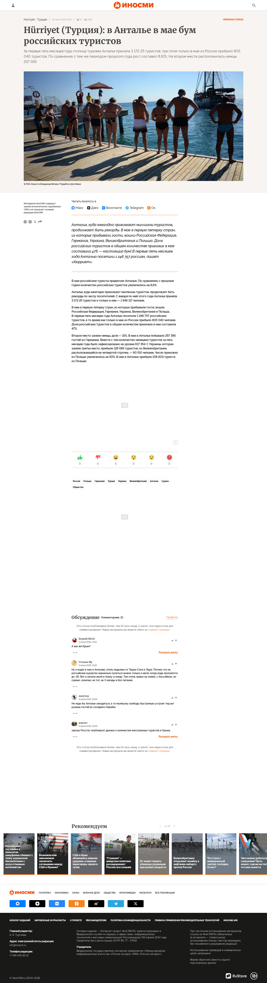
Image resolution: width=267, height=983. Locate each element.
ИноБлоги (145, 893)
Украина (122, 481)
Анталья (154, 481)
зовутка (84, 696)
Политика (45, 893)
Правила (172, 617)
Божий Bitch (87, 638)
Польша (87, 481)
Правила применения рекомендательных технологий (187, 920)
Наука (75, 893)
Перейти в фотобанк (70, 184)
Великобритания (138, 481)
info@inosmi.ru (18, 945)
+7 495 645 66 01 (19, 955)
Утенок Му (85, 662)
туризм (165, 481)
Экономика (62, 893)
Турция (42, 19)
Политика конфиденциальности (130, 920)
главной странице (158, 629)
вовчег (83, 722)
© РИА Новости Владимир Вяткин (41, 184)
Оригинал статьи (233, 19)
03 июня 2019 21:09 (61, 20)
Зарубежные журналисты (50, 920)
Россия (76, 481)
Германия (99, 481)
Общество (78, 487)
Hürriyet (29, 19)
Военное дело (91, 893)
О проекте (76, 920)
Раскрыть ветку (168, 652)
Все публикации (165, 893)
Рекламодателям (96, 920)
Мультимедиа (127, 893)
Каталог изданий (20, 920)
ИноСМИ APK (230, 920)
